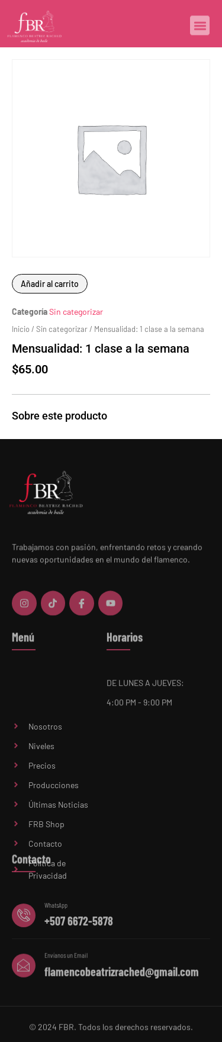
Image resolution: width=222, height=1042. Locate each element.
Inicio (21, 329)
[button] (199, 26)
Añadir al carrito (50, 284)
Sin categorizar (76, 312)
